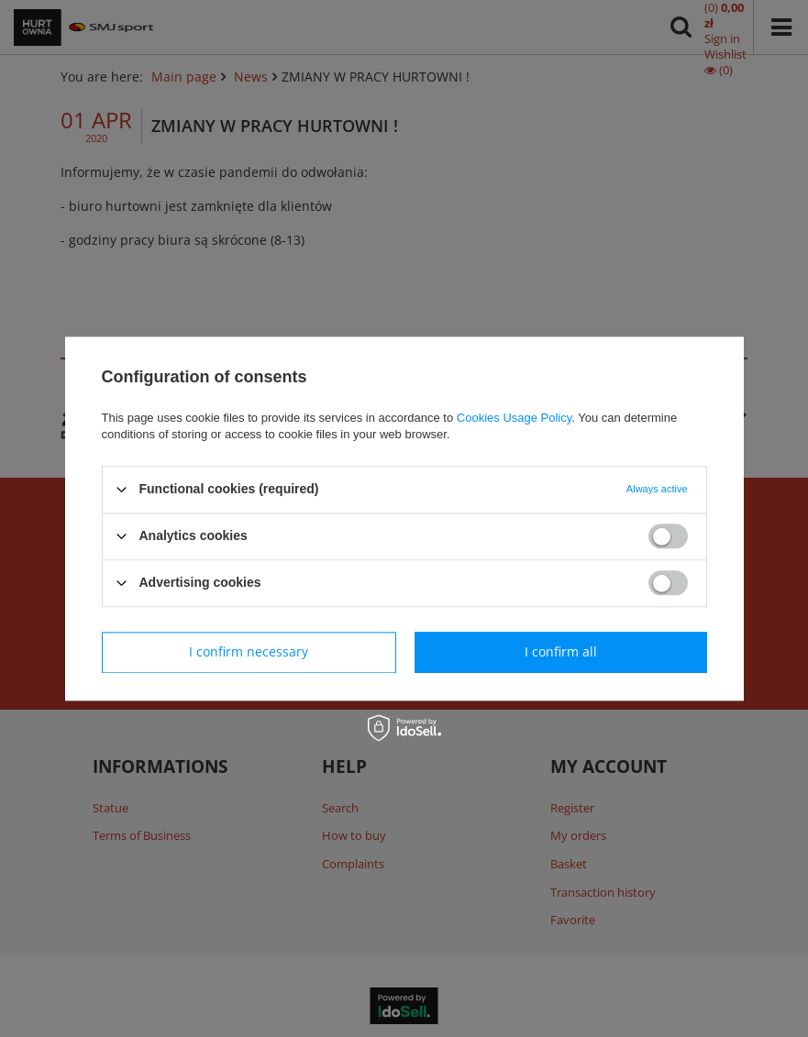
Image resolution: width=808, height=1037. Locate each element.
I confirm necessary (248, 651)
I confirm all (561, 651)
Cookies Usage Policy (514, 418)
